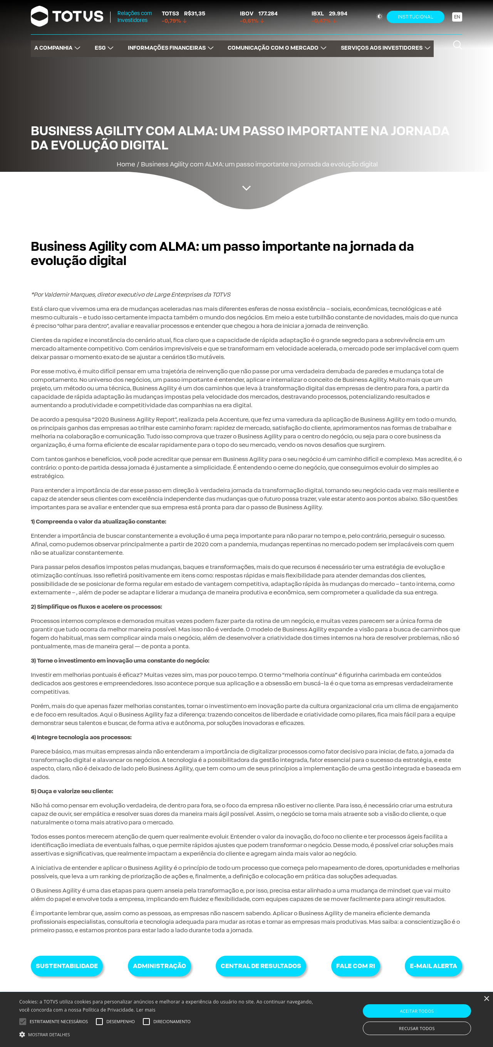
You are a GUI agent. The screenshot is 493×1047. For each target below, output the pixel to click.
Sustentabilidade (67, 966)
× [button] (486, 999)
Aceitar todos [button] (417, 1011)
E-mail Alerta (433, 966)
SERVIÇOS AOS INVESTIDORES (385, 44)
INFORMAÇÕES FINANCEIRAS (167, 44)
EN (457, 17)
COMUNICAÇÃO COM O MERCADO (275, 44)
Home (126, 164)
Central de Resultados (261, 966)
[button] (167, 1033)
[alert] (246, 1019)
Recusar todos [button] (417, 1028)
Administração (159, 966)
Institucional (415, 17)
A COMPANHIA (50, 44)
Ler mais (146, 1010)
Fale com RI (355, 966)
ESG (98, 44)
